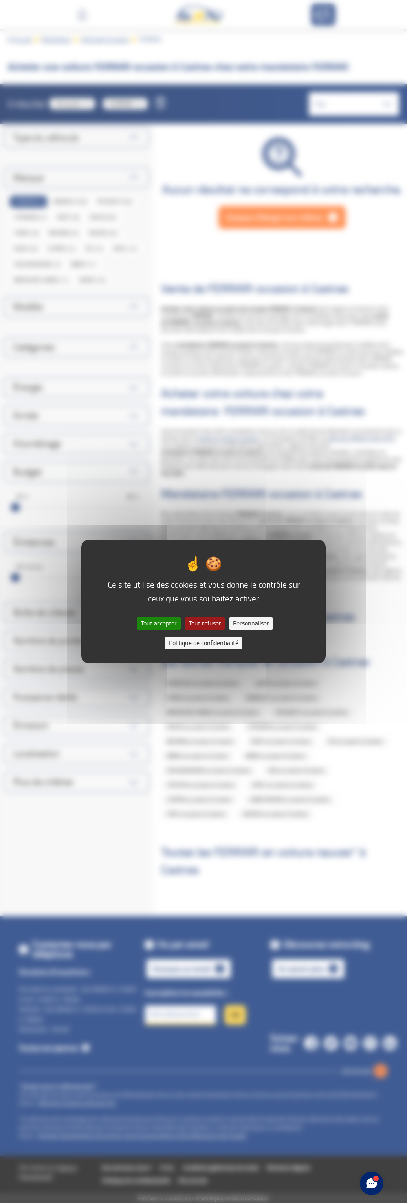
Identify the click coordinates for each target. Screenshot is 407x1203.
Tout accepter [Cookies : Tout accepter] (159, 623)
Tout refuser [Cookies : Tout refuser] (205, 623)
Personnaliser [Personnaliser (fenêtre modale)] (251, 623)
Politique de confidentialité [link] (203, 643)
